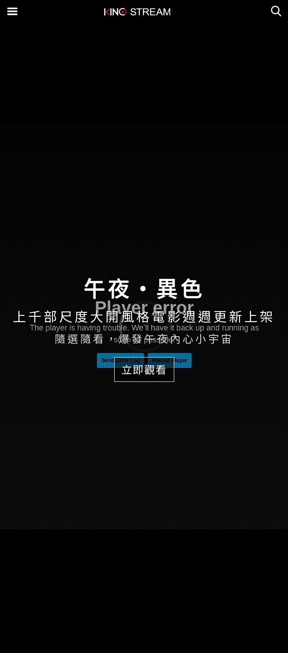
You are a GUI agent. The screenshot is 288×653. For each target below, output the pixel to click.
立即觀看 (144, 369)
